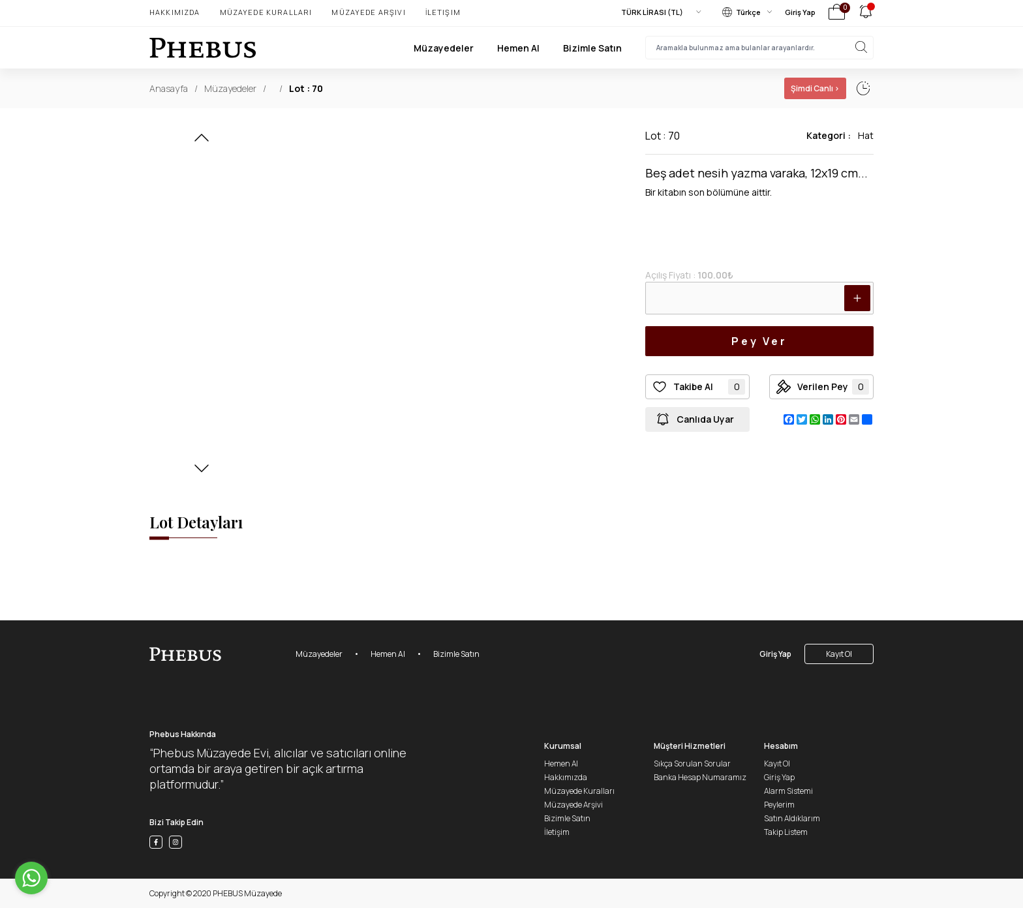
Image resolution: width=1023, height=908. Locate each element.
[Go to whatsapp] (31, 878)
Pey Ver (759, 341)
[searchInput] (759, 47)
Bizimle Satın (592, 48)
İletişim (443, 12)
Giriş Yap (800, 12)
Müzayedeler (444, 48)
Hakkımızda (174, 12)
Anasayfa (168, 88)
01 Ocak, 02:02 (755, 88)
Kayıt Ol (839, 653)
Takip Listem (786, 832)
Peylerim (779, 804)
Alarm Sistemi (788, 790)
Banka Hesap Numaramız (700, 777)
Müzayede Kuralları (266, 12)
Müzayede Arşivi (368, 12)
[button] (201, 141)
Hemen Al (518, 48)
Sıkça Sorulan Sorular (692, 763)
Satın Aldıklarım (792, 818)
